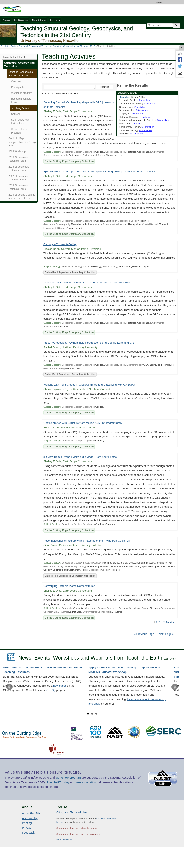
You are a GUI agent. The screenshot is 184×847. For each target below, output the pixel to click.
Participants (17, 87)
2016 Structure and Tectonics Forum (18, 159)
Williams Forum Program (19, 131)
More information (64, 839)
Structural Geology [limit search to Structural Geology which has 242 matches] (135, 130)
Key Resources (21, 20)
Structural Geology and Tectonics (35, 46)
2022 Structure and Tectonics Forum (18, 178)
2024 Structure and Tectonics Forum (18, 187)
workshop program (68, 777)
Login (159, 2)
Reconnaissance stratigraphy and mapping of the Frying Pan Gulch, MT (86, 540)
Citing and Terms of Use (71, 812)
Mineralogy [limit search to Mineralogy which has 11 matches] (131, 123)
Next (174, 687)
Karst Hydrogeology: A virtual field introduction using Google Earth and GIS (88, 342)
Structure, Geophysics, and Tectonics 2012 (74, 46)
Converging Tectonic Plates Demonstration (69, 586)
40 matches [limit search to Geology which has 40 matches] (124, 97)
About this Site (31, 813)
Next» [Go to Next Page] (170, 622)
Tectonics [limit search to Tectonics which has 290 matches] (131, 133)
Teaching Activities (21, 108)
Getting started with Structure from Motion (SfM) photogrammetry (82, 422)
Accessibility (29, 818)
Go (176, 25)
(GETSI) (50, 690)
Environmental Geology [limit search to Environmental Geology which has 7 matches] (137, 103)
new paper (59, 685)
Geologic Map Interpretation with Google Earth (22, 142)
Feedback (28, 832)
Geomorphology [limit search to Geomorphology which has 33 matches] (133, 110)
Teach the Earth (8, 46)
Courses (15, 114)
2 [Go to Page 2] (157, 622)
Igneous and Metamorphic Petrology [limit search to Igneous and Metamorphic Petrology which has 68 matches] (144, 120)
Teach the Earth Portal (14, 57)
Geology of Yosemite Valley (59, 244)
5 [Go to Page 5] (164, 622)
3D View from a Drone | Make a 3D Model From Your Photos (80, 456)
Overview (16, 81)
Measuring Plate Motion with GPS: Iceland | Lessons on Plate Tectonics (86, 282)
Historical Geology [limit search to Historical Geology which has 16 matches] (135, 117)
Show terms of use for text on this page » (77, 828)
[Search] (160, 25)
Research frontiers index (21, 100)
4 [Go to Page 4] (161, 622)
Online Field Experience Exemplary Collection (70, 272)
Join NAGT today (57, 782)
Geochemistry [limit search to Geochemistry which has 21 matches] (132, 107)
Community (55, 20)
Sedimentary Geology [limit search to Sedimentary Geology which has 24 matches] (136, 127)
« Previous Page (144, 634)
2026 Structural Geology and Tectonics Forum (21, 196)
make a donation (85, 782)
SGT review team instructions (20, 121)
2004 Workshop (17, 151)
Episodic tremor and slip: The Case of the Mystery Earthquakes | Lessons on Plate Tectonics (99, 171)
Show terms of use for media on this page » (78, 834)
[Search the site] (69, 87)
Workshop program (21, 93)
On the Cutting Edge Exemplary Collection (69, 161)
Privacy (26, 827)
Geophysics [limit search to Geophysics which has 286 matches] (132, 113)
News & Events (39, 20)
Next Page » (166, 634)
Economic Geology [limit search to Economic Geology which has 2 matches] (134, 100)
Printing (27, 823)
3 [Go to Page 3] (159, 622)
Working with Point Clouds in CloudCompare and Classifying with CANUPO (89, 384)
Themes (6, 20)
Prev (9, 687)
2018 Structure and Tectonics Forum (18, 168)
